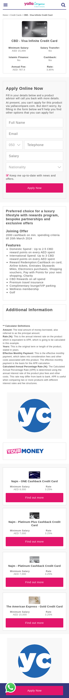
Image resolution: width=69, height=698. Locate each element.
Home (5, 15)
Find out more (34, 497)
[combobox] (14, 145)
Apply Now (34, 187)
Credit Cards (16, 15)
